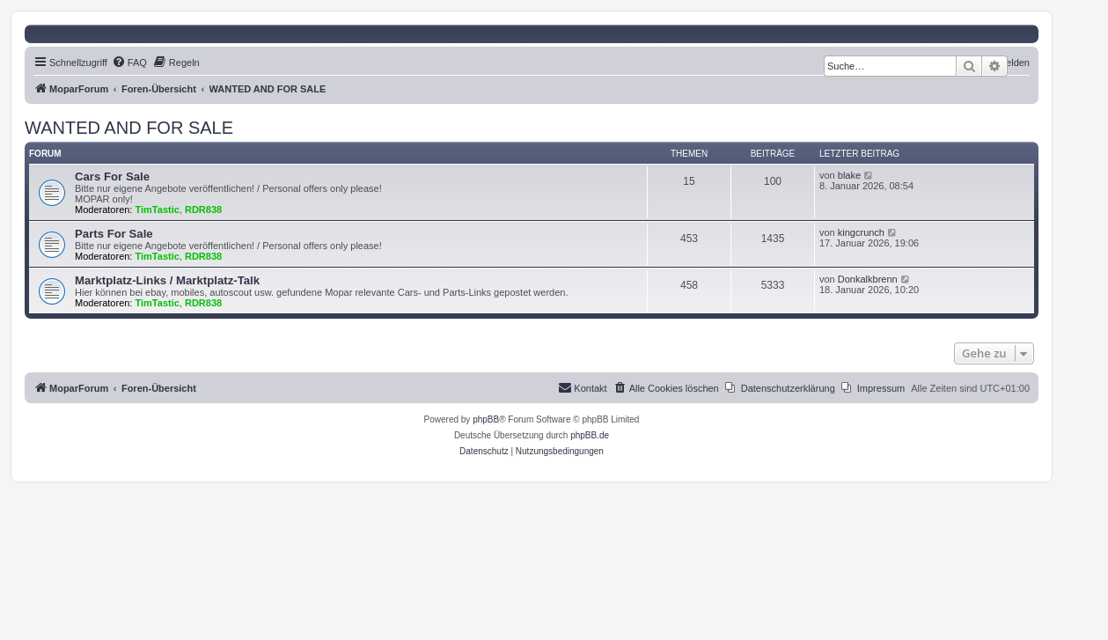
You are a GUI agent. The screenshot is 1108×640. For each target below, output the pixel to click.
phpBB (486, 419)
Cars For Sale (112, 176)
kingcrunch (861, 232)
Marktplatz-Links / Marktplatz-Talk (167, 280)
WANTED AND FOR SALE (129, 127)
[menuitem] (129, 62)
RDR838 (203, 209)
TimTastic (158, 209)
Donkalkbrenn (868, 279)
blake (849, 175)
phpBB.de (589, 435)
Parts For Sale (114, 233)
